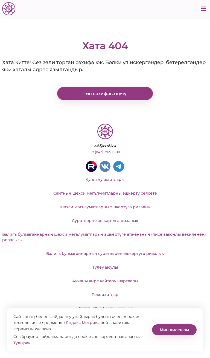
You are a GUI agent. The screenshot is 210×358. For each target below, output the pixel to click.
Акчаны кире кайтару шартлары (105, 281)
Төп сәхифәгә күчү (105, 93)
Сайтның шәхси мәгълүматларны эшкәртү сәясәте (105, 193)
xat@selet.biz (105, 145)
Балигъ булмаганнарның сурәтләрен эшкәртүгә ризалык (105, 253)
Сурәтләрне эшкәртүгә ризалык (105, 220)
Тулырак (21, 342)
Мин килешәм (174, 329)
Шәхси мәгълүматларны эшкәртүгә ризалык (105, 206)
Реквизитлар (105, 294)
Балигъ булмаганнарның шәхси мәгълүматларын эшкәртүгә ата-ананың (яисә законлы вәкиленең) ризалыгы (104, 237)
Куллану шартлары (105, 179)
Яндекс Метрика (83, 322)
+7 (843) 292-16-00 (105, 152)
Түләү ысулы (105, 267)
